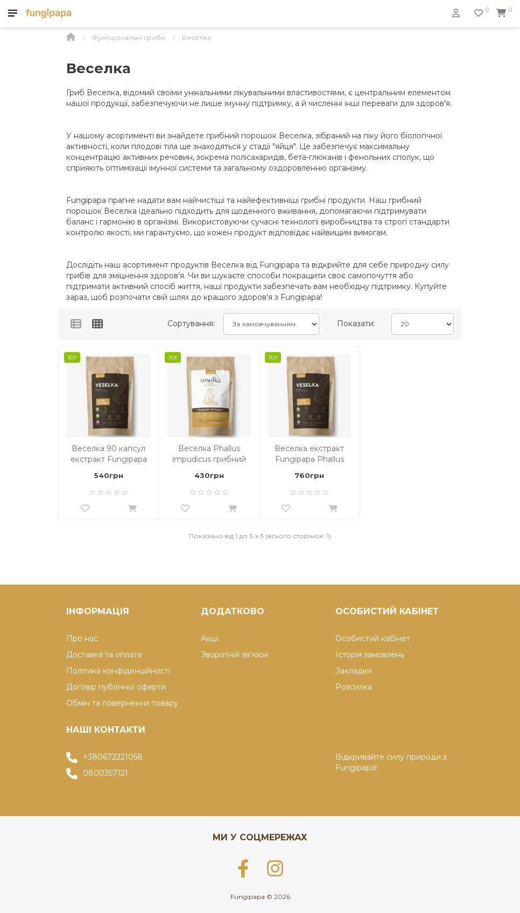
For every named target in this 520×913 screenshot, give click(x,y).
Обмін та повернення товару (122, 703)
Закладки (353, 671)
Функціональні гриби (128, 37)
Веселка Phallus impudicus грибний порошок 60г (209, 454)
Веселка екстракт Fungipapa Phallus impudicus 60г (309, 454)
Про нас (82, 638)
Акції (210, 638)
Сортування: (191, 323)
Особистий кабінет (372, 638)
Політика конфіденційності (118, 671)
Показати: (356, 323)
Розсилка (353, 687)
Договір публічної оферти (116, 687)
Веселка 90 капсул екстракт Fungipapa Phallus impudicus (109, 454)
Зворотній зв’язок (235, 654)
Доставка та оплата (104, 654)
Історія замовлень (369, 654)
